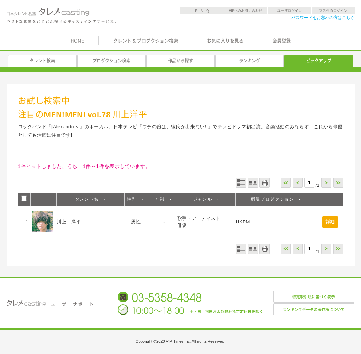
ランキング (249, 60)
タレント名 (87, 199)
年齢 (160, 199)
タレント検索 (42, 60)
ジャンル (202, 199)
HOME (77, 40)
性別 (131, 199)
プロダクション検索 (111, 60)
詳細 (330, 221)
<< (285, 182)
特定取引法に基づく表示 (313, 297)
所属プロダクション (272, 199)
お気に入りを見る (225, 40)
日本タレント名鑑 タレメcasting (62, 15)
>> (338, 182)
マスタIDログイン (333, 10)
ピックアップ (318, 60)
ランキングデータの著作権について (314, 309)
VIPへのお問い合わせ (245, 10)
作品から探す (180, 60)
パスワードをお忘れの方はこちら (323, 17)
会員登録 (282, 40)
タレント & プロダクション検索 (145, 40)
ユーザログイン (289, 10)
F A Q (202, 10)
